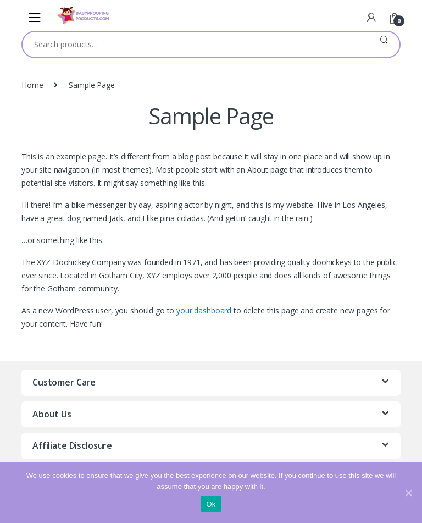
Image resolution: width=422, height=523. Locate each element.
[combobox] (195, 44)
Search (383, 44)
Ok (210, 504)
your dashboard (203, 310)
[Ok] (408, 492)
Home (32, 85)
